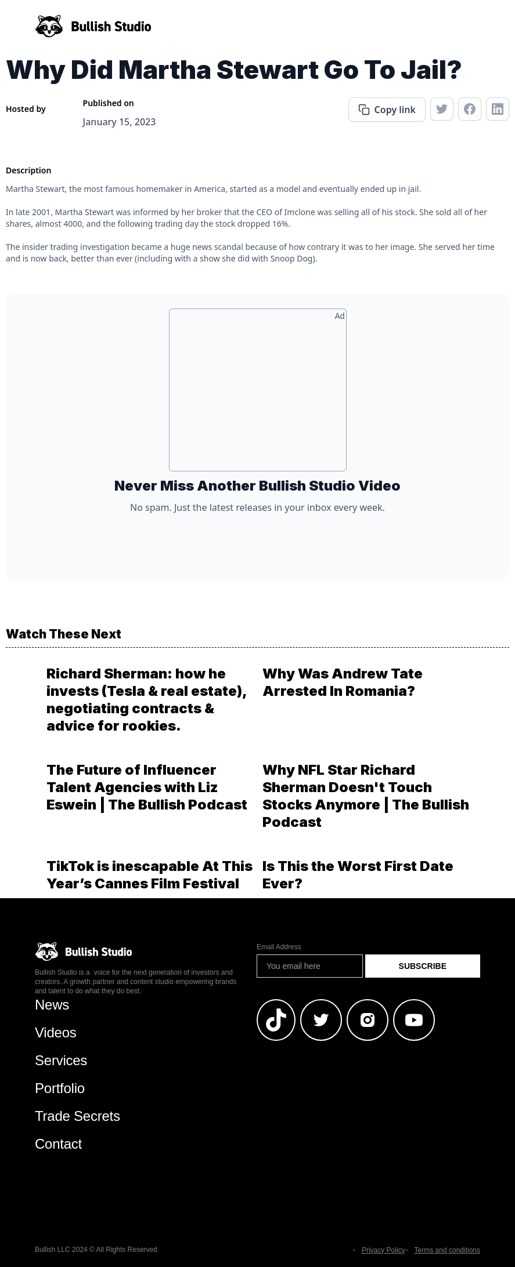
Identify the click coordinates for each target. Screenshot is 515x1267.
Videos (56, 1032)
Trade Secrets (77, 1116)
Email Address (279, 947)
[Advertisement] (258, 394)
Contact (58, 1144)
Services (61, 1060)
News (52, 1004)
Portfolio (60, 1088)
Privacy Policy (383, 1250)
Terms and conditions (447, 1250)
